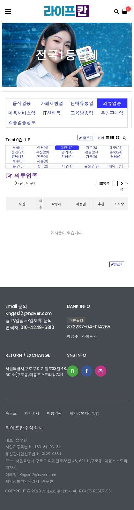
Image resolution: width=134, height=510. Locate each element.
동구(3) (18, 166)
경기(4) (67, 152)
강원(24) (91, 152)
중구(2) (42, 166)
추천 (101, 203)
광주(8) (91, 147)
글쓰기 (86, 137)
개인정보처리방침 (85, 413)
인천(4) (42, 147)
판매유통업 (82, 103)
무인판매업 (112, 113)
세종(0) (42, 161)
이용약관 (54, 413)
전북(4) (42, 156)
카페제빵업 (52, 103)
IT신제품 (51, 113)
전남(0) (67, 156)
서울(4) (18, 147)
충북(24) (116, 152)
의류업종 (112, 103)
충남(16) (18, 156)
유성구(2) (91, 166)
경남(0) (116, 156)
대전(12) (67, 147)
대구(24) (116, 147)
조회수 (119, 203)
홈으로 (11, 413)
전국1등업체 (67, 54)
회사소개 (31, 413)
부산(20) (42, 152)
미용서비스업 (22, 113)
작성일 (81, 203)
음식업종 (21, 103)
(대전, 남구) (25, 183)
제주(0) (18, 161)
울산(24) (18, 152)
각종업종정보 (22, 122)
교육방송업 (82, 113)
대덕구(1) (116, 166)
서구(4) (67, 166)
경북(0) (91, 156)
